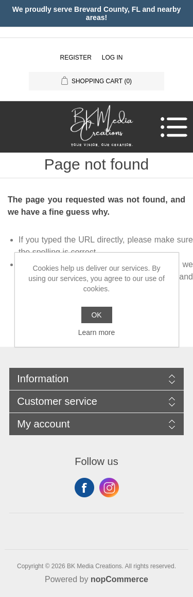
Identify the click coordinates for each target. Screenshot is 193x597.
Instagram (109, 487)
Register (75, 57)
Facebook (84, 487)
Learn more (96, 332)
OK (96, 315)
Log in (112, 57)
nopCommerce (119, 579)
